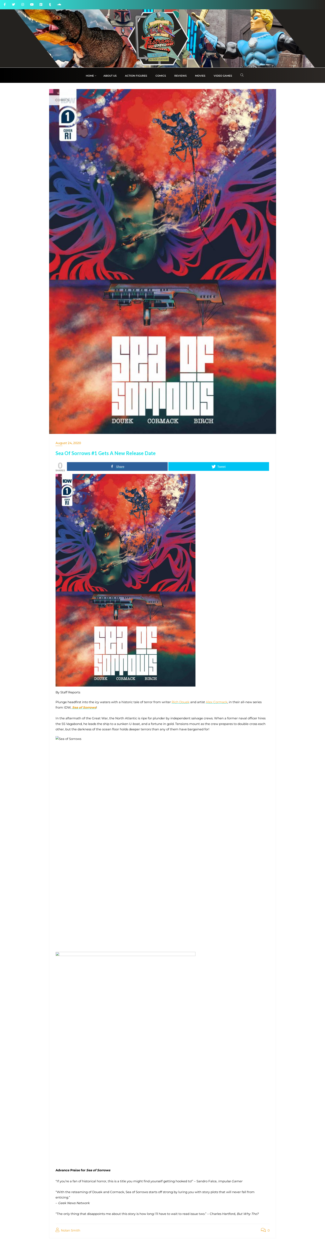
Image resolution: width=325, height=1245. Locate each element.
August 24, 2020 (68, 443)
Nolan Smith (68, 1230)
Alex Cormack (216, 702)
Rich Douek (180, 702)
